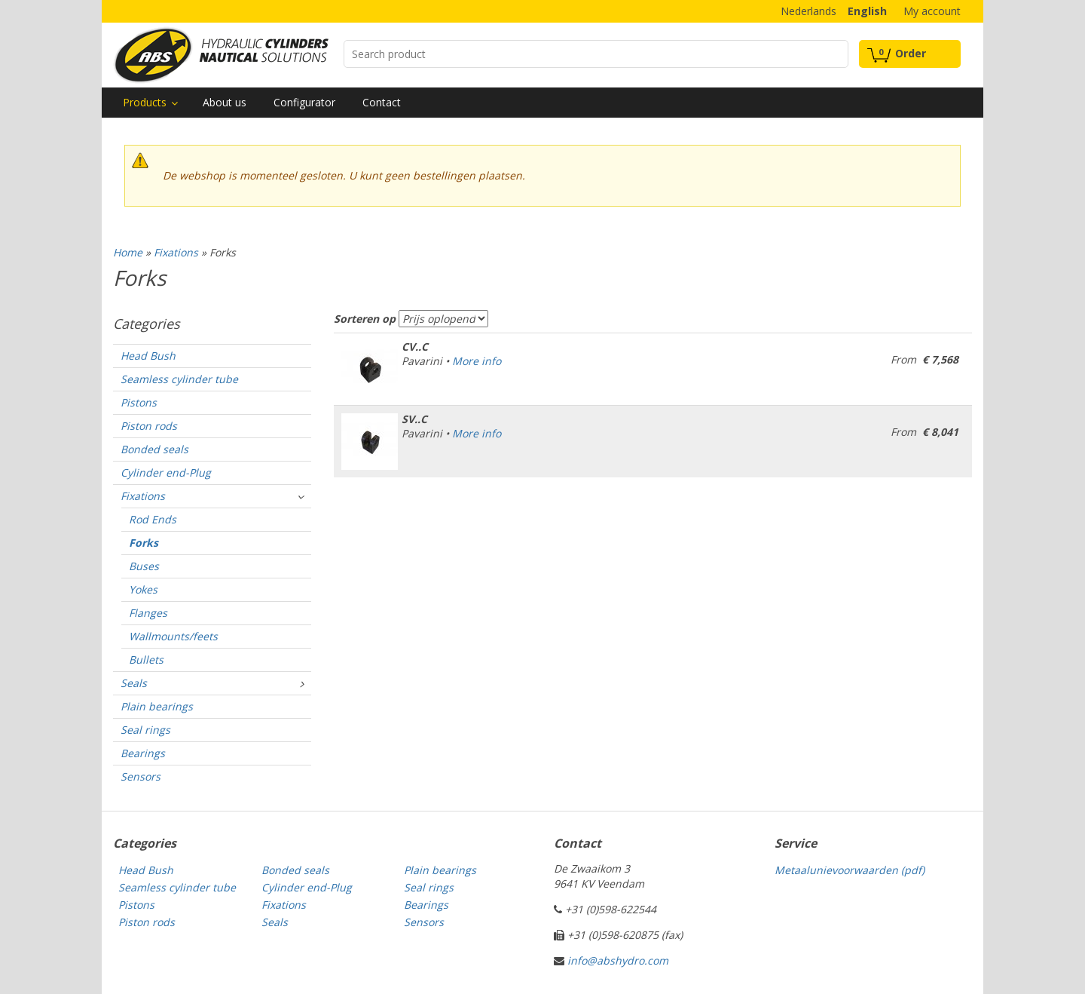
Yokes (143, 589)
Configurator (304, 102)
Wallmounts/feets (173, 636)
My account (932, 11)
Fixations (176, 252)
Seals (134, 683)
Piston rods (149, 426)
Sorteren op (365, 318)
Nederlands (808, 11)
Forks (143, 542)
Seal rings (145, 729)
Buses (144, 566)
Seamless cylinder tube (179, 379)
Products (145, 102)
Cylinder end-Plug (166, 472)
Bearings (143, 753)
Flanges (148, 613)
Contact (381, 102)
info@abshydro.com (617, 960)
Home (127, 252)
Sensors (140, 776)
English (867, 11)
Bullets (146, 659)
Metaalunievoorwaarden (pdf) (850, 870)
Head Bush (148, 355)
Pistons (139, 402)
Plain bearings (157, 706)
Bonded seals (154, 449)
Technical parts (221, 55)
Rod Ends (152, 519)
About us (224, 102)
